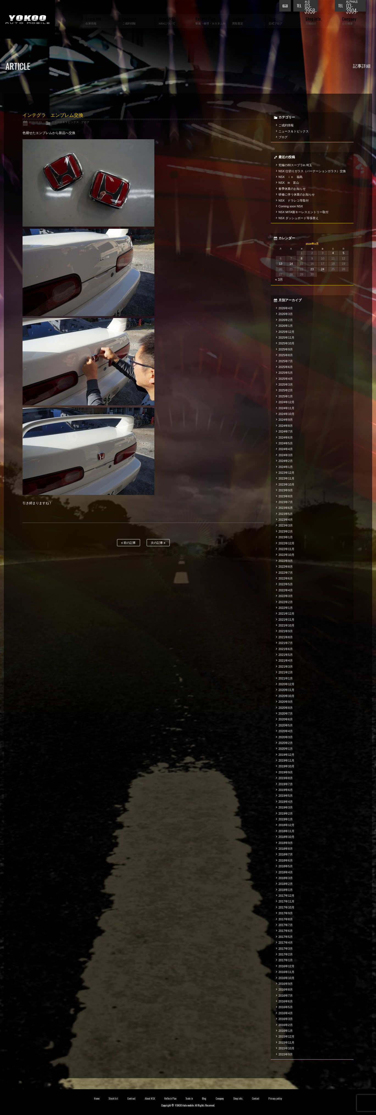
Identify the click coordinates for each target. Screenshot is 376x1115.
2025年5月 (285, 372)
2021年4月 (285, 660)
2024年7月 (285, 431)
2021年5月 (285, 654)
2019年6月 (285, 789)
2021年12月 (286, 613)
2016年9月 (285, 983)
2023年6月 (285, 507)
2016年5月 (285, 1007)
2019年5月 (285, 795)
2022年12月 (286, 543)
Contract (131, 1098)
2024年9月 (285, 419)
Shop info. (238, 1098)
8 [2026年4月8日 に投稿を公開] (301, 258)
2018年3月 (285, 878)
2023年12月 (286, 472)
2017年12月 (286, 895)
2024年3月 (285, 455)
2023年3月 (285, 525)
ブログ (85, 122)
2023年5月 (285, 513)
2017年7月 (285, 925)
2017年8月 (285, 919)
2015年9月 (285, 1054)
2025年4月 (285, 378)
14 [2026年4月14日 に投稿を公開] (291, 263)
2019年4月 (285, 801)
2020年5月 (285, 725)
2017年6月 (285, 930)
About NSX (150, 1098)
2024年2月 (285, 460)
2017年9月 (285, 913)
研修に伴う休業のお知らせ (296, 194)
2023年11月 (286, 478)
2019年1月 (285, 819)
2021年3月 (285, 666)
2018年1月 (285, 889)
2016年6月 (285, 1001)
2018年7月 (285, 854)
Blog (204, 1098)
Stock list (113, 1098)
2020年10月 (286, 696)
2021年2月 (285, 672)
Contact (255, 1098)
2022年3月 (285, 596)
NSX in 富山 (288, 182)
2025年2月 (285, 390)
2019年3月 (285, 807)
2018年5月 (285, 866)
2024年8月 (285, 425)
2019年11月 (286, 760)
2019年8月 (285, 778)
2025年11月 (286, 337)
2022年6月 (285, 578)
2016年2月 (285, 1025)
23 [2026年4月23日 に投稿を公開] (312, 269)
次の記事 (158, 543)
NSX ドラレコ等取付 (293, 200)
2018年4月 (285, 872)
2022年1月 (285, 607)
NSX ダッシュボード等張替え (298, 218)
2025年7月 (285, 361)
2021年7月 (285, 643)
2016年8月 (285, 989)
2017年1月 (285, 960)
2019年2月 (285, 813)
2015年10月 (286, 1048)
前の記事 (128, 543)
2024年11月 (286, 408)
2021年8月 (285, 637)
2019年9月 (285, 772)
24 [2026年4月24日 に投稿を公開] (322, 269)
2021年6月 (285, 649)
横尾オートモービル (27, 19)
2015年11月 (286, 1042)
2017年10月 (286, 907)
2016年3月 (285, 1019)
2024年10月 (286, 414)
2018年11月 (286, 831)
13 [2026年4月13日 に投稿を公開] (280, 263)
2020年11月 (286, 690)
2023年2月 (285, 531)
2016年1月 (285, 1030)
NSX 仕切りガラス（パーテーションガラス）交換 (312, 171)
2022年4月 (285, 590)
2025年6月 (285, 367)
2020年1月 (285, 748)
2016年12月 (286, 966)
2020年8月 (285, 707)
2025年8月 (285, 355)
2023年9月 (285, 490)
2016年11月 (286, 972)
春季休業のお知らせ (292, 188)
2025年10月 (286, 343)
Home (96, 1098)
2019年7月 (285, 784)
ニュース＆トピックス (65, 122)
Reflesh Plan (170, 1098)
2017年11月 (286, 901)
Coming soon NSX (290, 206)
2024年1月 (285, 467)
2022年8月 (285, 566)
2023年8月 (285, 496)
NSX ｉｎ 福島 (290, 177)
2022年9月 (285, 560)
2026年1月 (285, 325)
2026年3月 (285, 314)
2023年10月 (286, 484)
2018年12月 (286, 825)
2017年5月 (285, 936)
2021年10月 (286, 625)
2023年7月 (285, 502)
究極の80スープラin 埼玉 (295, 165)
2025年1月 (285, 396)
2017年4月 (285, 942)
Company (220, 1098)
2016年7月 (285, 995)
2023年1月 (285, 537)
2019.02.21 (35, 122)
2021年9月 (285, 631)
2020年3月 (285, 737)
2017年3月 (285, 948)
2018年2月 (285, 883)
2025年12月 (286, 331)
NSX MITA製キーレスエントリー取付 (303, 212)
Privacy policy (275, 1098)
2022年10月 (286, 554)
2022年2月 (285, 602)
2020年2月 (285, 743)
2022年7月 (285, 572)
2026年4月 (285, 308)
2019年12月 (286, 754)
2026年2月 (285, 320)
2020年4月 (285, 731)
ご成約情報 (286, 125)
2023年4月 (285, 519)
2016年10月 (286, 978)
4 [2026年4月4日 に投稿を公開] (333, 253)
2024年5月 (285, 443)
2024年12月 (286, 402)
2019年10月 (286, 766)
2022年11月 (286, 549)
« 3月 (279, 279)
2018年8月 (285, 848)
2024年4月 (285, 449)
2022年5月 (285, 584)
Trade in (189, 1098)
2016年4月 (285, 1013)
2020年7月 (285, 713)
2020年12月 (286, 684)
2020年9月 (285, 701)
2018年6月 (285, 860)
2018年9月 (285, 842)
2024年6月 (285, 437)
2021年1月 (285, 678)
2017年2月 (285, 954)
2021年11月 (286, 619)
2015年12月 (286, 1036)
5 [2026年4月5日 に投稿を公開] (343, 253)
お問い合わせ (286, 7)
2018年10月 (286, 836)
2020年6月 (285, 719)
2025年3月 (285, 384)
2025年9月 (285, 349)
